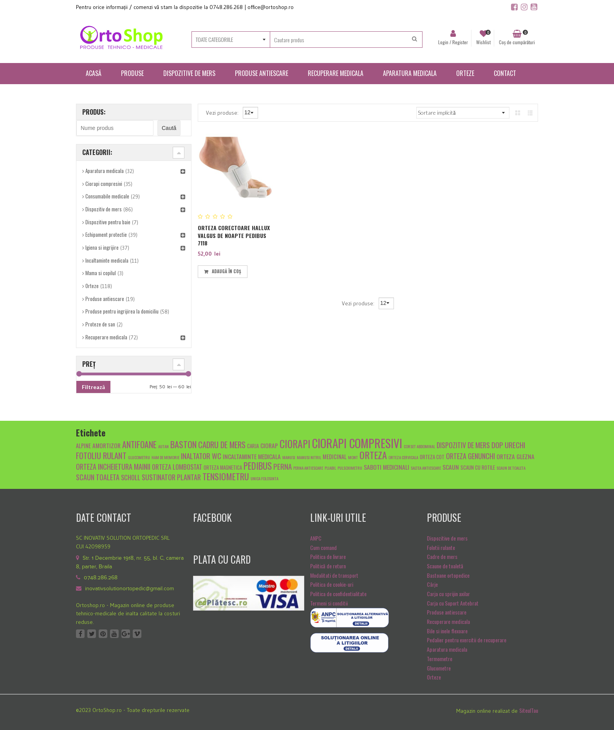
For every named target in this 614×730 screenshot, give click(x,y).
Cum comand (323, 547)
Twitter (91, 633)
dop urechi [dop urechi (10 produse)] (508, 444)
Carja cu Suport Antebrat (453, 603)
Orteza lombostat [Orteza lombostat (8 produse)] (177, 467)
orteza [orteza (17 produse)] (373, 455)
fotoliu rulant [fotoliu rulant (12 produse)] (101, 455)
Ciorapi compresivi (103, 183)
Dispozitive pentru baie (107, 222)
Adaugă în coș (226, 271)
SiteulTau (528, 710)
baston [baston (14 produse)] (183, 444)
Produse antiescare (104, 299)
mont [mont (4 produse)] (353, 457)
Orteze (92, 286)
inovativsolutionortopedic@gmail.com (129, 589)
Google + (125, 633)
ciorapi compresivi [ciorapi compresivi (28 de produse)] (357, 442)
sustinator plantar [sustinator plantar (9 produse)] (171, 477)
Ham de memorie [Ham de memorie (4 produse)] (165, 457)
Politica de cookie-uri (331, 584)
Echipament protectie (106, 234)
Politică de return (328, 566)
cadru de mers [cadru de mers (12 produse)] (222, 444)
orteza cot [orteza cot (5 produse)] (432, 457)
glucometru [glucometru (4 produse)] (139, 457)
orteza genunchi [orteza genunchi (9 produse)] (470, 456)
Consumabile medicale (107, 196)
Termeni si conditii (329, 603)
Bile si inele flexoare (447, 631)
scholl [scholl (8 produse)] (130, 477)
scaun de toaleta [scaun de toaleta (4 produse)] (511, 468)
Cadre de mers (442, 556)
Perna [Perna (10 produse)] (282, 466)
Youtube (114, 633)
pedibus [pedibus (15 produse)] (258, 465)
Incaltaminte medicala (106, 260)
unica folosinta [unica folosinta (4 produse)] (264, 478)
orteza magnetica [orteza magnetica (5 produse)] (223, 467)
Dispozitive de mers (447, 538)
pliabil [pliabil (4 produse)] (330, 468)
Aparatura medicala (104, 171)
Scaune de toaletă (445, 566)
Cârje (432, 584)
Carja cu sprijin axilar (448, 593)
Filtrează (93, 387)
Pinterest (103, 633)
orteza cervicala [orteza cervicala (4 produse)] (403, 457)
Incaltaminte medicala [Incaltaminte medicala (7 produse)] (252, 456)
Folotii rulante (441, 547)
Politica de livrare (328, 556)
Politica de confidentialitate (338, 593)
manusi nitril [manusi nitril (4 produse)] (309, 457)
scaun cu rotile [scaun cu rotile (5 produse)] (477, 467)
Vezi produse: (223, 112)
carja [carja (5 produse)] (253, 446)
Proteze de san (100, 324)
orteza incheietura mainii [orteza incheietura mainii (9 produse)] (113, 466)
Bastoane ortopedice (448, 575)
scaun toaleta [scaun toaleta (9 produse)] (97, 477)
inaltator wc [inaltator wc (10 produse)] (201, 455)
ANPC (315, 538)
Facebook (80, 633)
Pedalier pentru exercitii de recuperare (466, 640)
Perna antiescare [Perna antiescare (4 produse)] (308, 468)
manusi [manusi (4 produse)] (288, 457)
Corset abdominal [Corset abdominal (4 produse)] (419, 446)
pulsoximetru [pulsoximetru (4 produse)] (350, 468)
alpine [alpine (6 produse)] (83, 446)
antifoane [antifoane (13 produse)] (139, 444)
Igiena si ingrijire (102, 247)
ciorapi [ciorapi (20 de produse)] (295, 443)
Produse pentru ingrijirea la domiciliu (122, 311)
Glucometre (439, 668)
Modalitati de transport (334, 575)
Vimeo (137, 633)
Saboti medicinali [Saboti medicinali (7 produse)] (386, 466)
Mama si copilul (100, 273)
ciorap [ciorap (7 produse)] (269, 445)
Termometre (439, 658)
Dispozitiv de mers (103, 209)
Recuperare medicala (106, 337)
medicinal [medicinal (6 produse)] (335, 456)
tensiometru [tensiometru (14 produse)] (225, 476)
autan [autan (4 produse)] (163, 446)
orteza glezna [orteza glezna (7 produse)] (516, 456)
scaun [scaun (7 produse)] (450, 466)
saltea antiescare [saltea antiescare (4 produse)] (426, 468)
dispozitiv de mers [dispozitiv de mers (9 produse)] (463, 445)
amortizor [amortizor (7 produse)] (106, 445)
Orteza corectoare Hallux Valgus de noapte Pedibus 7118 (234, 235)
